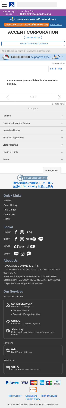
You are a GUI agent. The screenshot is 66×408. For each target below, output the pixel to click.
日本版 (7, 219)
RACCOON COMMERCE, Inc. (21, 265)
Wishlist (7, 200)
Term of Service (49, 395)
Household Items (15, 51)
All (3, 51)
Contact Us (9, 214)
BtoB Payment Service (21, 350)
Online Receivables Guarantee (25, 368)
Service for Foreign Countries (26, 314)
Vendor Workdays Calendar (34, 43)
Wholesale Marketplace (22, 305)
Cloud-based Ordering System (25, 322)
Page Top (53, 170)
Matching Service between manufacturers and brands (35, 332)
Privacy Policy (33, 399)
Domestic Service (21, 310)
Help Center (10, 209)
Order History (10, 205)
